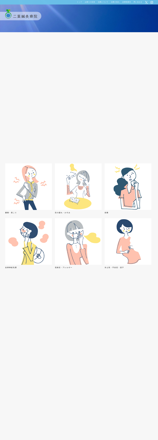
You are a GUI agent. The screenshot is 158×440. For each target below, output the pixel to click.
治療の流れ (115, 2)
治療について (103, 2)
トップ (79, 2)
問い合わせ (138, 2)
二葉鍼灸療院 (20, 16)
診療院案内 (126, 2)
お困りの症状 (90, 2)
